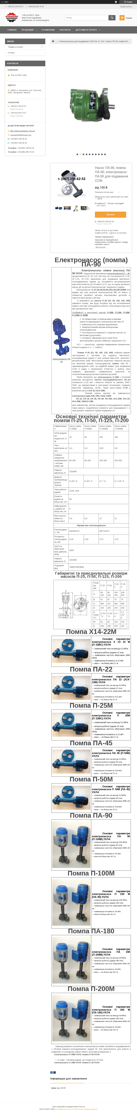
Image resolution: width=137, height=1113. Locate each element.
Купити (110, 214)
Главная (12, 30)
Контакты (65, 30)
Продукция (28, 30)
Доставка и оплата (86, 30)
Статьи (11, 53)
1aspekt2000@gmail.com (20, 135)
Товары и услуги (15, 47)
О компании (48, 30)
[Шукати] (111, 17)
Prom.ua (81, 1107)
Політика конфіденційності (87, 1109)
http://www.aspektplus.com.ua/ (22, 131)
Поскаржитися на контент (65, 1109)
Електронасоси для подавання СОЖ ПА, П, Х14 (82, 41)
